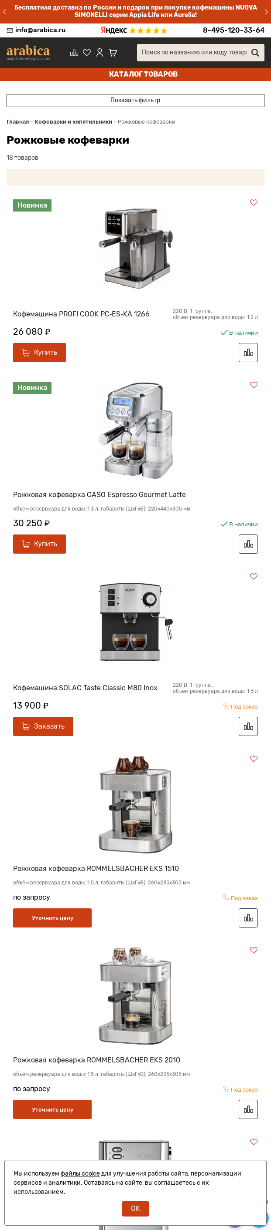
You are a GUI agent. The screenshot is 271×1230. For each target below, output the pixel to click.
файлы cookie (80, 1173)
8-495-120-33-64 (233, 30)
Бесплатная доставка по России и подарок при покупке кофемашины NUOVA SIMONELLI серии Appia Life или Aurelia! (135, 11)
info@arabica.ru (40, 30)
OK (135, 1208)
